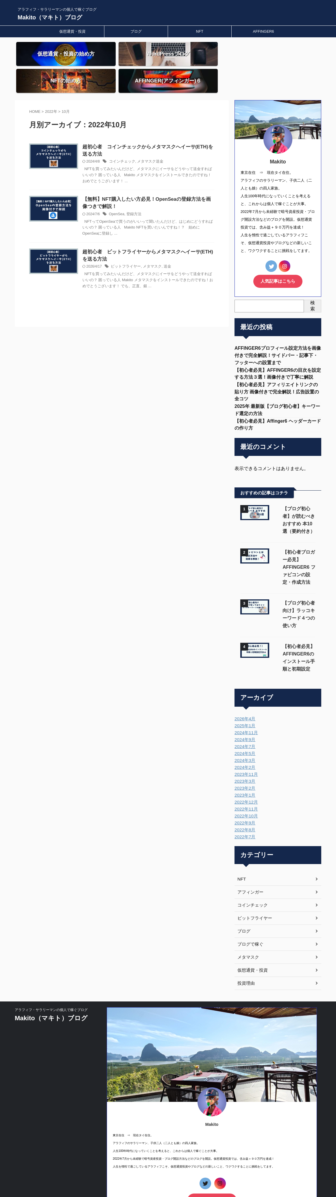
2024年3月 (244, 719)
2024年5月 (244, 712)
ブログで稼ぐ (249, 903)
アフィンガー (249, 851)
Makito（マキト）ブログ (50, 17)
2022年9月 (244, 782)
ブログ (136, 31)
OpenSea (125, 193)
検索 (312, 283)
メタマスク (158, 246)
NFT (199, 31)
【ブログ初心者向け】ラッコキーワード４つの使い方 (293, 577)
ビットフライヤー (134, 246)
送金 (172, 246)
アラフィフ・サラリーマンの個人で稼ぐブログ (51, 969)
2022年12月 (245, 761)
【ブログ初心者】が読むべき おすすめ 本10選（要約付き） (294, 498)
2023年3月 (244, 740)
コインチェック (130, 140)
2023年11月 (245, 733)
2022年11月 (245, 768)
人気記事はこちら (278, 259)
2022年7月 (244, 796)
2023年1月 (244, 754)
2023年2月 (244, 747)
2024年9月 (244, 699)
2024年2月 (244, 726)
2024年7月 (244, 706)
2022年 (51, 89)
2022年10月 (245, 775)
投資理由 (245, 942)
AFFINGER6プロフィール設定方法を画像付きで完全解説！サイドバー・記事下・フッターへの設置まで (278, 333)
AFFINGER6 (263, 31)
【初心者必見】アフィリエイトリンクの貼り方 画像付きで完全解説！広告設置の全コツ (277, 372)
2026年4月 (244, 678)
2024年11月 (245, 692)
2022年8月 (244, 789)
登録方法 (141, 193)
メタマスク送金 (156, 140)
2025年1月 (244, 685)
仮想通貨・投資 (72, 31)
